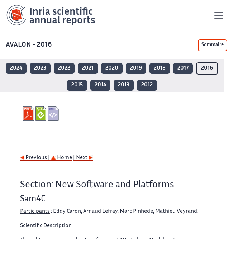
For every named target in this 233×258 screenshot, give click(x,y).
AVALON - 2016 (29, 45)
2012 (147, 85)
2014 (100, 85)
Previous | (35, 158)
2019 (136, 68)
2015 (77, 85)
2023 (40, 68)
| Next (83, 158)
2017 (183, 68)
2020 (111, 68)
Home (61, 158)
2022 (64, 68)
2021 (88, 68)
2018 (160, 68)
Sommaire (212, 45)
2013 (123, 85)
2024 (16, 68)
